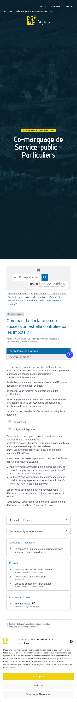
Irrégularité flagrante (21, 429)
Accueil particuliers (18, 293)
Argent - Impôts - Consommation (49, 293)
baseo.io (34, 627)
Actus (43, 6)
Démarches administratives (38, 130)
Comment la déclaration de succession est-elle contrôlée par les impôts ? (35, 300)
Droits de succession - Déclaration (33, 583)
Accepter (38, 676)
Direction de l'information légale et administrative (29, 624)
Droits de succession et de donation (27, 297)
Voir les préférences (38, 694)
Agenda (55, 6)
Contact (70, 6)
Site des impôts (25, 603)
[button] (72, 641)
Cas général (17, 422)
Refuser (38, 685)
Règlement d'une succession (30, 576)
